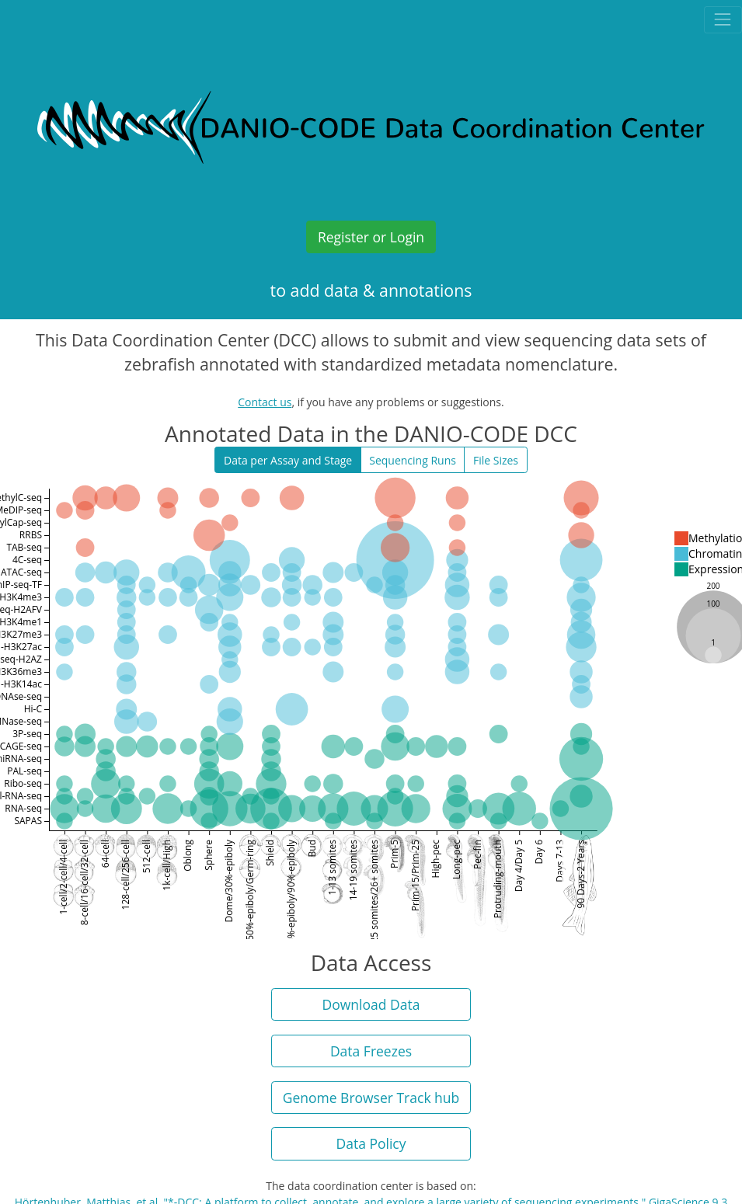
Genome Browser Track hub (371, 1097)
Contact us (264, 402)
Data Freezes (371, 1051)
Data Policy (371, 1143)
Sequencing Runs (412, 460)
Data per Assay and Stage (288, 460)
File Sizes (495, 460)
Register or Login (371, 237)
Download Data (371, 1004)
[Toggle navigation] (723, 19)
